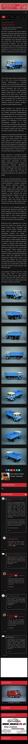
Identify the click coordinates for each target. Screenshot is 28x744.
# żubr (12, 19)
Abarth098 (10, 555)
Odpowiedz (9, 530)
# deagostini (18, 17)
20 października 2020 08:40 (14, 596)
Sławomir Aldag (12, 499)
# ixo (23, 17)
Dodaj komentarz (5, 655)
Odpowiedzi (6, 535)
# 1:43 (7, 17)
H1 (8, 596)
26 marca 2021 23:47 (18, 637)
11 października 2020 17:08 (13, 539)
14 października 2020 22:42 (19, 555)
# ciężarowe (12, 17)
